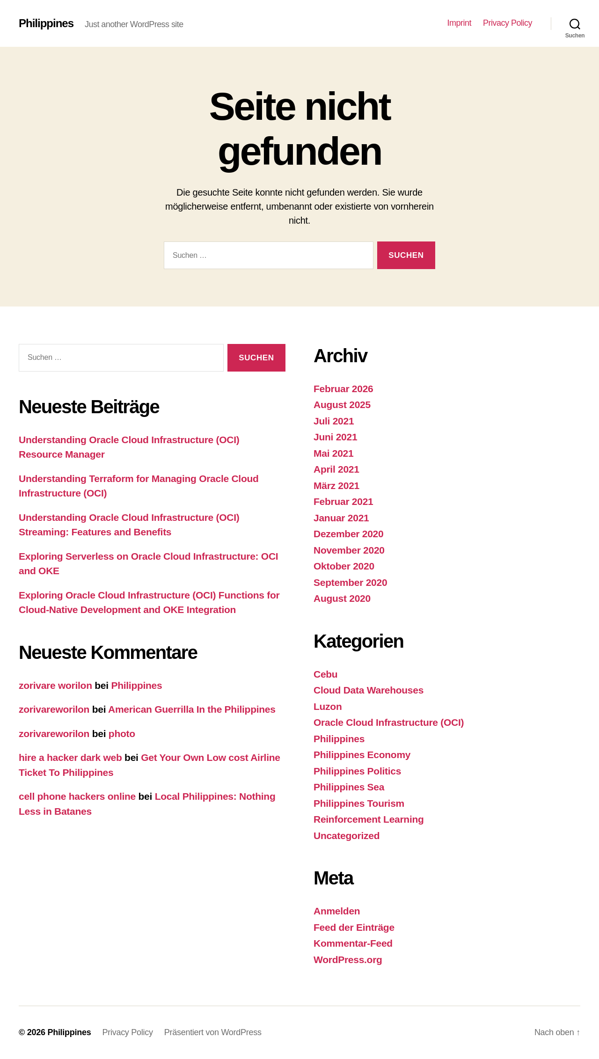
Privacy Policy (507, 23)
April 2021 (336, 469)
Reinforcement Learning (369, 819)
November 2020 (349, 550)
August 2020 (342, 598)
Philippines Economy (362, 754)
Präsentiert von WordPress (213, 1032)
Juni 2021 (335, 436)
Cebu (325, 674)
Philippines (46, 23)
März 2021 (336, 485)
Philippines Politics (357, 771)
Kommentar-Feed (353, 943)
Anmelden (337, 911)
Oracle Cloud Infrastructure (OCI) (389, 722)
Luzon (328, 706)
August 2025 (342, 404)
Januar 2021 (341, 517)
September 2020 (350, 582)
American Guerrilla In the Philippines (192, 709)
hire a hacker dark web (70, 757)
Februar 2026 (343, 388)
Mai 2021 (333, 453)
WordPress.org (348, 959)
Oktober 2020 (344, 566)
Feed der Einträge (354, 927)
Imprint (459, 23)
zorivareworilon (54, 709)
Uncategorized (347, 835)
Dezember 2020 (348, 533)
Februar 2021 (343, 501)
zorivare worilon (55, 685)
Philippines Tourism (359, 803)
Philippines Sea (349, 786)
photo (122, 733)
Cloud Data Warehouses (369, 690)
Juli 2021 (334, 421)
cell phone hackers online (77, 796)
